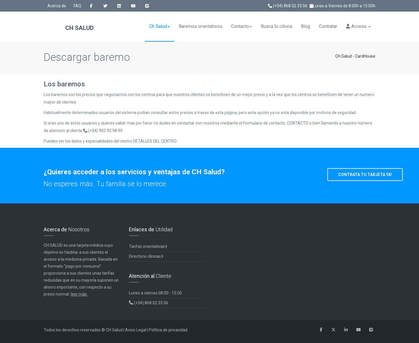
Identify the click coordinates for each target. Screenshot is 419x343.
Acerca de (56, 5)
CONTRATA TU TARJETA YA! (365, 174)
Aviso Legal (135, 330)
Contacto (241, 26)
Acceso (358, 26)
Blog (305, 26)
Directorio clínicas (146, 256)
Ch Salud (159, 26)
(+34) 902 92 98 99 (102, 130)
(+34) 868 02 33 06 (287, 5)
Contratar (328, 26)
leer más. (79, 294)
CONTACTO (298, 123)
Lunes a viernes (155, 293)
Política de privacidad (168, 330)
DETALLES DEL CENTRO (155, 141)
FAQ (77, 5)
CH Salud (69, 28)
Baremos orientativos (200, 26)
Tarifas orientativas (148, 246)
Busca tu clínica (276, 26)
